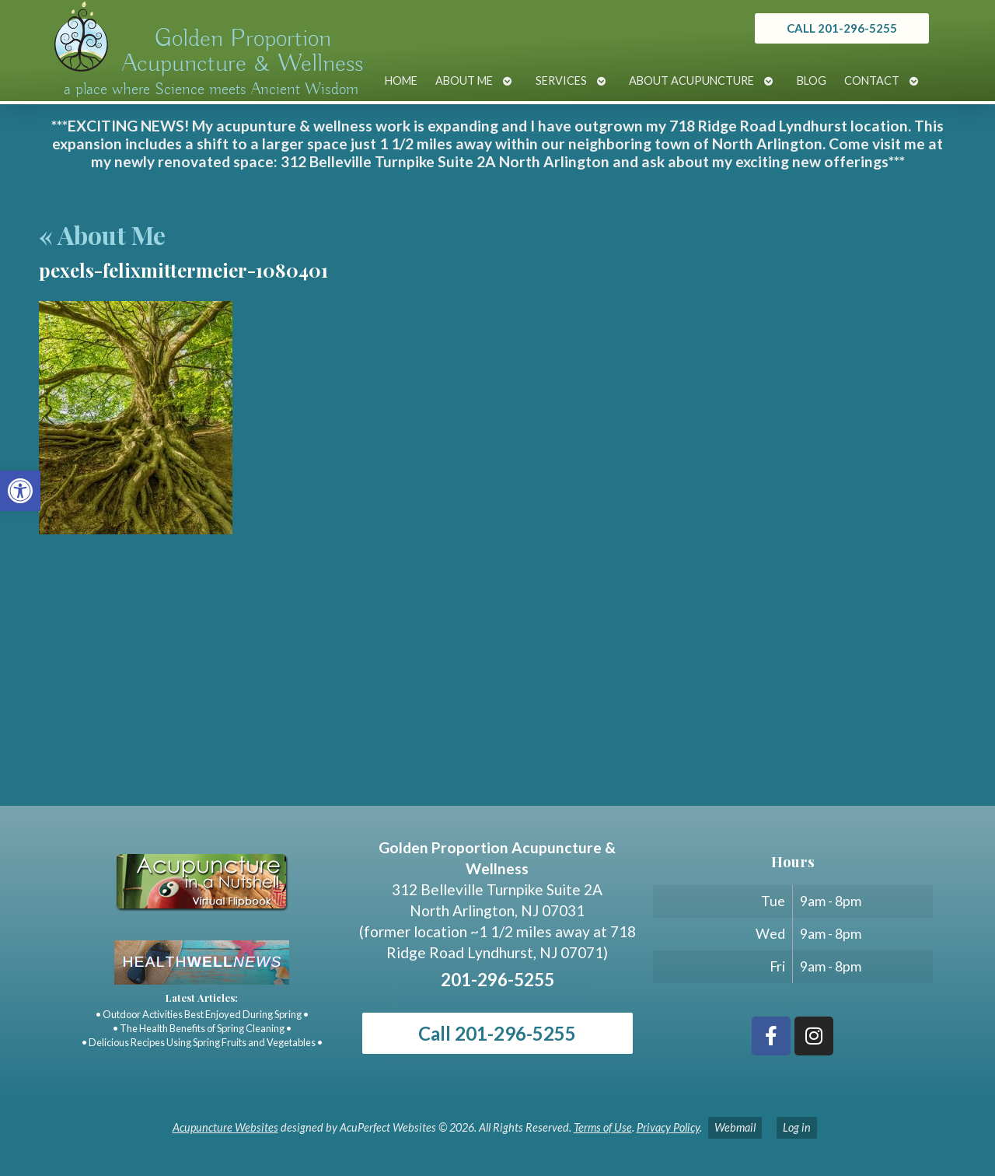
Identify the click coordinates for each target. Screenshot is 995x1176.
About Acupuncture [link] (691, 80)
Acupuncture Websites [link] (225, 1127)
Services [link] (561, 80)
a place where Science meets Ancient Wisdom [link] (211, 89)
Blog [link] (811, 80)
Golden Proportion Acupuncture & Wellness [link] (242, 51)
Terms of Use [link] (603, 1127)
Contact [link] (871, 80)
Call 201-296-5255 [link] (497, 1033)
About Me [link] (464, 80)
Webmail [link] (735, 1127)
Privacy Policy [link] (668, 1127)
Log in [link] (797, 1127)
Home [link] (401, 80)
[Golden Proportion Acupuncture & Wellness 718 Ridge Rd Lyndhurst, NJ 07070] (497, 689)
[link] (20, 491)
